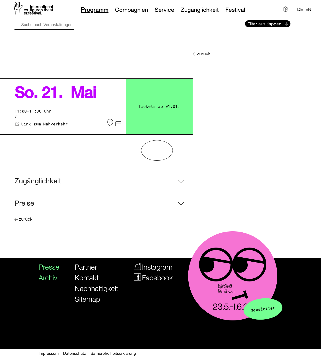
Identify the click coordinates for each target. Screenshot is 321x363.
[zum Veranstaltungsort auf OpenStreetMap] (110, 123)
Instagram (150, 267)
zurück (203, 53)
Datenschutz (74, 353)
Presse (47, 267)
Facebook (150, 277)
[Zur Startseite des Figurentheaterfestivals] (33, 9)
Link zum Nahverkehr (44, 124)
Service (164, 9)
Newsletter (263, 309)
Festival (235, 9)
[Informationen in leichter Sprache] (285, 9)
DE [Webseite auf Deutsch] (300, 9)
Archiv (47, 277)
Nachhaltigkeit (93, 288)
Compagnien (131, 9)
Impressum (49, 353)
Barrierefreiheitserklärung (113, 353)
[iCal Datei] (118, 124)
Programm (94, 9)
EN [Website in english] (308, 9)
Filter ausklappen (264, 23)
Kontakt (87, 277)
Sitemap (87, 299)
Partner (86, 267)
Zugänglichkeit (200, 9)
